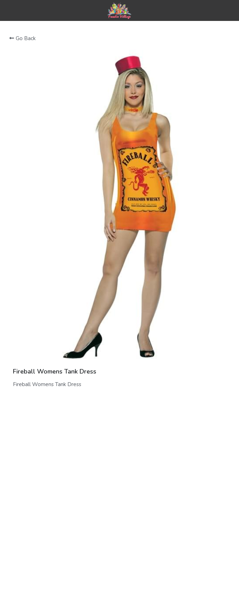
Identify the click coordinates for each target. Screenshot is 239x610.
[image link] (119, 10)
